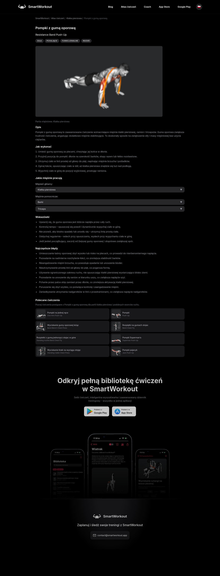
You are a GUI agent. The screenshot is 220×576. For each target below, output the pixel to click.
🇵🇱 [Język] (199, 6)
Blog (110, 6)
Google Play (184, 6)
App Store (164, 6)
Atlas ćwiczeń (128, 6)
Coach (147, 6)
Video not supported (99, 81)
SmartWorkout (42, 18)
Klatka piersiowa (74, 18)
